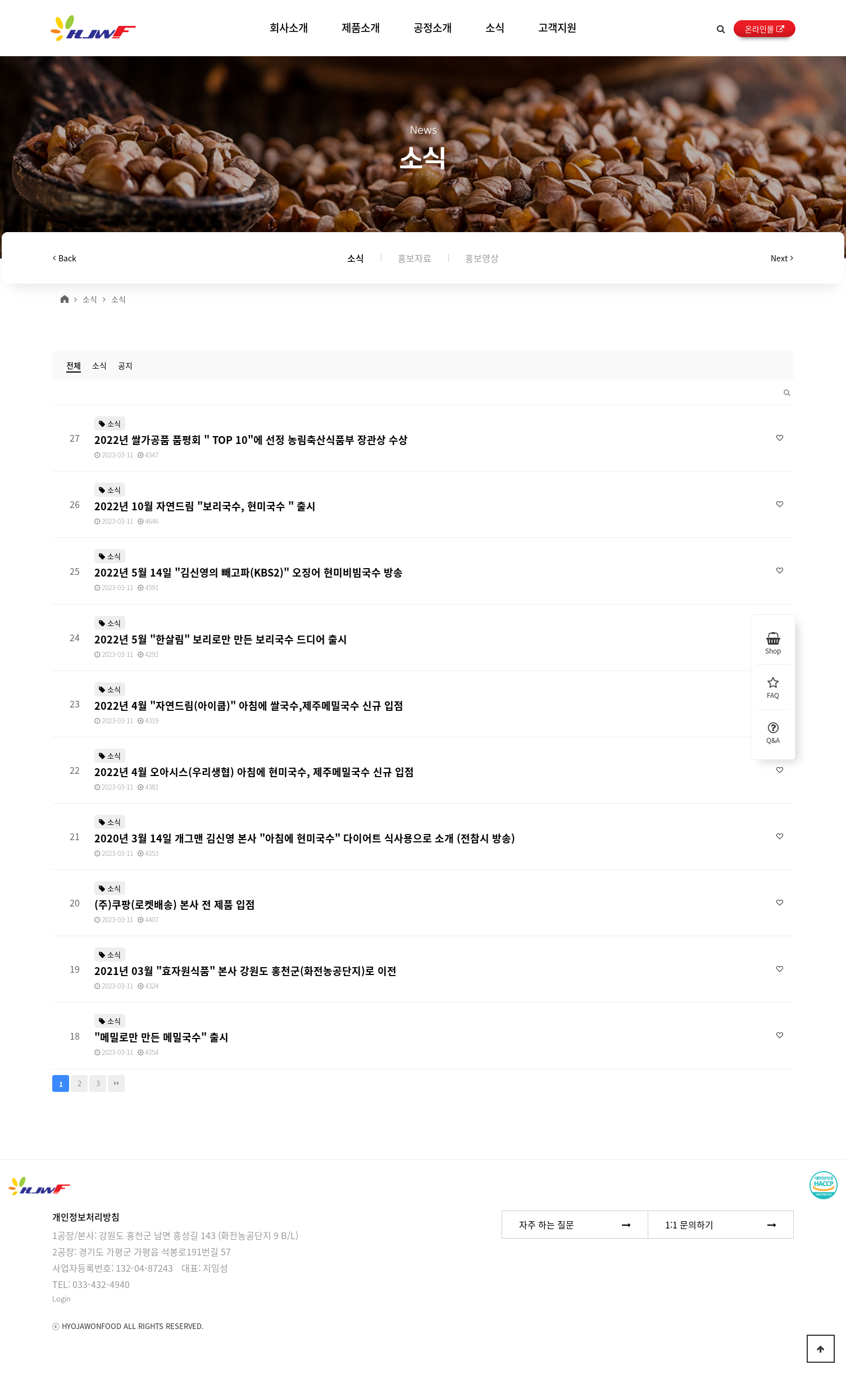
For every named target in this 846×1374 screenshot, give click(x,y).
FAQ (773, 686)
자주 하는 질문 (575, 1224)
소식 (494, 27)
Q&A (773, 731)
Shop (773, 642)
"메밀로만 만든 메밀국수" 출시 (161, 1037)
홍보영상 (482, 258)
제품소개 (361, 27)
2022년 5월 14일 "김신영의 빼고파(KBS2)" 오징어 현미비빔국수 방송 (248, 572)
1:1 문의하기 (720, 1224)
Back (64, 258)
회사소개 (289, 27)
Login (61, 1299)
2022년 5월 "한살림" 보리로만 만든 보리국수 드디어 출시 (220, 639)
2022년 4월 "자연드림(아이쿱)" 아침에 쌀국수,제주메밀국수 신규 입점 (248, 705)
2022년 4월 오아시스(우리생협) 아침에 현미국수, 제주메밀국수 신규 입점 (254, 771)
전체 (73, 365)
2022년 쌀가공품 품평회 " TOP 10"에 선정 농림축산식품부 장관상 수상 (251, 439)
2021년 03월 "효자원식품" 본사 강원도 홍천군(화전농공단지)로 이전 (245, 970)
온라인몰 (764, 28)
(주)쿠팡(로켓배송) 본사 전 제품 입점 (174, 904)
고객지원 (557, 27)
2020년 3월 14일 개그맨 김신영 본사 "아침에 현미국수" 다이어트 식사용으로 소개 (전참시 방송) (304, 838)
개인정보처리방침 (86, 1216)
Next (782, 258)
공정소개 (432, 27)
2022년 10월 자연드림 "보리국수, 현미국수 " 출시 (205, 506)
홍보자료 (414, 258)
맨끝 (116, 1083)
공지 (125, 365)
